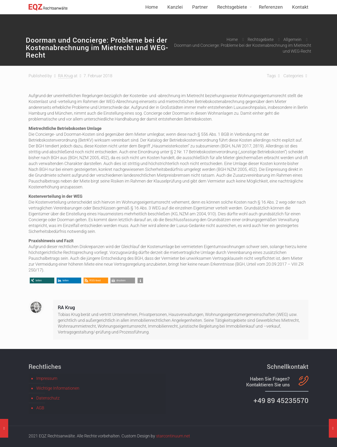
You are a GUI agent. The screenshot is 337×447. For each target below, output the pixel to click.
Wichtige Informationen (57, 388)
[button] (42, 280)
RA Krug (65, 75)
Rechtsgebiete (261, 39)
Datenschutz (48, 398)
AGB (40, 407)
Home (232, 39)
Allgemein (292, 39)
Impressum (46, 378)
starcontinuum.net (173, 435)
